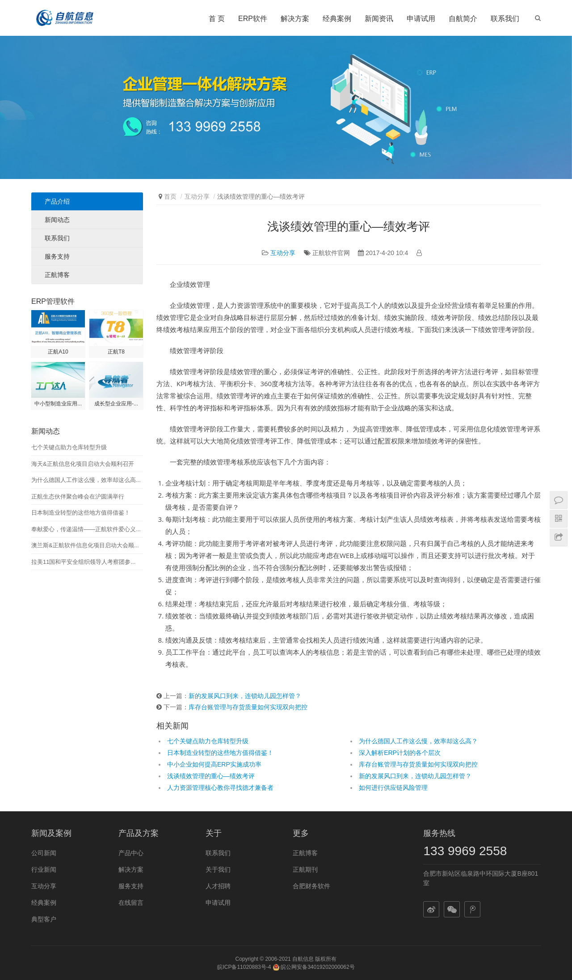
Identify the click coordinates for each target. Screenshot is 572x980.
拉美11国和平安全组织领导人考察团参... (83, 561)
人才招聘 (218, 886)
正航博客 (57, 274)
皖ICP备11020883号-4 (244, 967)
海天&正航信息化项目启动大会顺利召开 (82, 463)
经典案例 (337, 18)
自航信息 (303, 959)
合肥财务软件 (311, 886)
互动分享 (197, 196)
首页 (170, 196)
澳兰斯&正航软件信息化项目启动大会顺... (85, 545)
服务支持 (57, 256)
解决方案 (295, 18)
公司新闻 (43, 852)
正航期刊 (305, 869)
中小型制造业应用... (58, 404)
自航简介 (463, 18)
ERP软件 (252, 18)
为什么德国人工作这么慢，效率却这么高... (86, 480)
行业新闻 (43, 869)
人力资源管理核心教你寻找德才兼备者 (220, 787)
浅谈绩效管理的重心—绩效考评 (211, 776)
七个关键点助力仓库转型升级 (207, 741)
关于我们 (218, 869)
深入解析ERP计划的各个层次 (400, 752)
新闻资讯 (379, 18)
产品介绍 (57, 201)
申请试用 (421, 18)
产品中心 (130, 852)
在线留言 (130, 902)
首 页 (217, 18)
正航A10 (58, 352)
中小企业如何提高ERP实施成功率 (214, 764)
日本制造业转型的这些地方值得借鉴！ (220, 752)
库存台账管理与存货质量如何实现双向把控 (248, 707)
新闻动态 (57, 219)
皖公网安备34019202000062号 (314, 967)
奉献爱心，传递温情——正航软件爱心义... (86, 529)
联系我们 (505, 18)
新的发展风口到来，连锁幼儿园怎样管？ (245, 695)
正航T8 (116, 352)
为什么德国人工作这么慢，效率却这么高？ (418, 741)
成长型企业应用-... (116, 404)
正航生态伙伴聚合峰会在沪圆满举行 (77, 496)
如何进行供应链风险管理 (393, 787)
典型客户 (43, 919)
